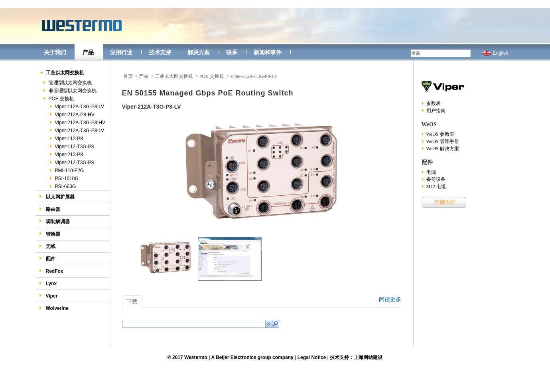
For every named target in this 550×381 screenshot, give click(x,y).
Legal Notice (312, 357)
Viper (48, 296)
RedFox (51, 271)
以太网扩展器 (57, 197)
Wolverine (54, 308)
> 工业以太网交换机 (172, 76)
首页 (128, 76)
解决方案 (198, 52)
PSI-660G (62, 186)
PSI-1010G (63, 178)
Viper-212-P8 (65, 154)
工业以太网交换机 (61, 73)
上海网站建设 (368, 357)
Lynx (48, 283)
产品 (88, 52)
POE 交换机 (58, 98)
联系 (231, 52)
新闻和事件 (268, 52)
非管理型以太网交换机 (69, 90)
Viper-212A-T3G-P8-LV (76, 130)
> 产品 (142, 76)
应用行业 (121, 52)
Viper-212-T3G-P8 (71, 162)
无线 (47, 246)
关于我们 (55, 52)
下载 (132, 301)
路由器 (49, 209)
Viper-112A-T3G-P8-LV (76, 106)
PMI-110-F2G (66, 170)
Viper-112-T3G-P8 (71, 146)
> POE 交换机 (209, 76)
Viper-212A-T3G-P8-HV (77, 122)
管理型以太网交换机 (67, 82)
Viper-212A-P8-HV (71, 114)
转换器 (49, 234)
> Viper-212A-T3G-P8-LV (252, 76)
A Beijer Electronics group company (252, 357)
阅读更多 (390, 299)
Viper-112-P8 (65, 138)
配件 (47, 259)
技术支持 (160, 52)
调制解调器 (54, 221)
